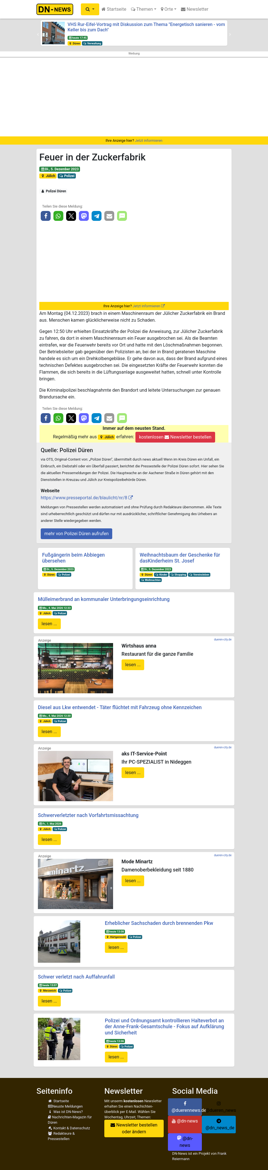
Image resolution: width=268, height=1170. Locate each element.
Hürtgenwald (116, 936)
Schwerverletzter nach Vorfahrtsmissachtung (88, 815)
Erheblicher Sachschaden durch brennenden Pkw (159, 923)
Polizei (67, 176)
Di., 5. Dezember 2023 (60, 169)
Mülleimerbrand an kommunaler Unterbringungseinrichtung (104, 599)
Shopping (178, 574)
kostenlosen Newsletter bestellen (175, 437)
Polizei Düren (53, 191)
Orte (167, 9)
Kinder (161, 574)
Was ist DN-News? (65, 1112)
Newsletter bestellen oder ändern (134, 1128)
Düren (74, 43)
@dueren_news (221, 1107)
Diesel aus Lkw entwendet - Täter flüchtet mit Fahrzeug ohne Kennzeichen (120, 707)
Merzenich (47, 990)
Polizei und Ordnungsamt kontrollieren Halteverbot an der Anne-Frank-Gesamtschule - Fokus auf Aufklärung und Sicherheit (164, 1026)
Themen (142, 9)
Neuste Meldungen (65, 1106)
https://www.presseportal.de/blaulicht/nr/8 (84, 497)
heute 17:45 (78, 37)
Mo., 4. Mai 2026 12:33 (55, 607)
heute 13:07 (48, 985)
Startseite (113, 9)
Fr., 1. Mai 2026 (50, 823)
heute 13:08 (115, 931)
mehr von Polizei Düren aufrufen (76, 533)
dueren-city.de (223, 639)
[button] (90, 9)
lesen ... (49, 623)
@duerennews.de (187, 1107)
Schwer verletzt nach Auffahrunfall (76, 977)
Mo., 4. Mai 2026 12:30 (55, 715)
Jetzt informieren (148, 140)
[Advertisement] (134, 96)
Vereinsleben (199, 574)
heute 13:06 (115, 1041)
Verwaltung (92, 43)
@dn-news (185, 1121)
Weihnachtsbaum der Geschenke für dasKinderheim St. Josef (180, 558)
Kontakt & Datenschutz (69, 1128)
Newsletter (194, 9)
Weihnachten (151, 579)
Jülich (48, 176)
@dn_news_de (220, 1124)
